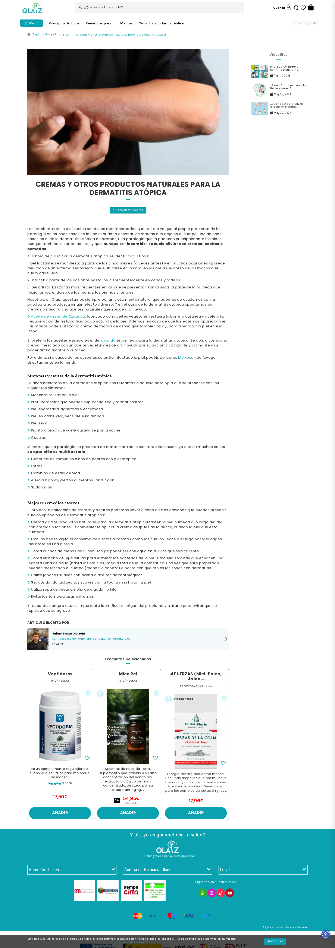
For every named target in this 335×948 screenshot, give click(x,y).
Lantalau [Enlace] (302, 927)
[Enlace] (32, 7)
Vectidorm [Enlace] (60, 674)
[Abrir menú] (31, 23)
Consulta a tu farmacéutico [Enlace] (161, 23)
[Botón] (311, 7)
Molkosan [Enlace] (187, 358)
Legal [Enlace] (263, 869)
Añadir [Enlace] (60, 813)
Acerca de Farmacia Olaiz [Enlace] (167, 869)
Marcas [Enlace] (126, 23)
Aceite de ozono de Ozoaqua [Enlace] (58, 316)
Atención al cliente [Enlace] (72, 869)
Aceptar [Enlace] (275, 942)
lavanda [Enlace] (108, 340)
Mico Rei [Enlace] (128, 674)
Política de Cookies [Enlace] (131, 943)
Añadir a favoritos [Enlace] (128, 210)
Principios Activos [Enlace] (64, 23)
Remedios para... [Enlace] (100, 23)
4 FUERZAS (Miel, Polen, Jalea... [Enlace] (196, 677)
